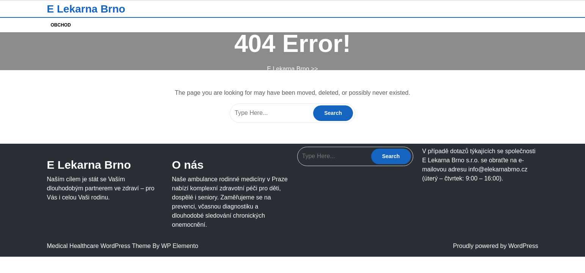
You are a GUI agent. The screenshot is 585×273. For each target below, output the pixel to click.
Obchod (61, 25)
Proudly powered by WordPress (495, 246)
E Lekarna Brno (86, 9)
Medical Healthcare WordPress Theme (100, 246)
